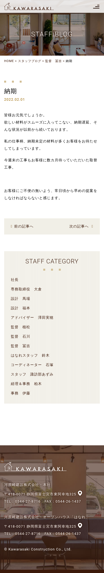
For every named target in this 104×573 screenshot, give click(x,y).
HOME (9, 61)
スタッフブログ (29, 61)
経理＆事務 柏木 (26, 384)
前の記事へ (24, 226)
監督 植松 (20, 327)
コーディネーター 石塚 (32, 365)
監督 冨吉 (53, 61)
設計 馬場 (20, 299)
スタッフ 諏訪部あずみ (32, 374)
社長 (15, 280)
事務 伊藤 (20, 393)
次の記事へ (79, 226)
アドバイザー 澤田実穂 (32, 317)
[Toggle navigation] (96, 6)
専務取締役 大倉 (26, 289)
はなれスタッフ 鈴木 (30, 355)
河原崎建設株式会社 (34, 6)
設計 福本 (20, 308)
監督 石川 (20, 336)
